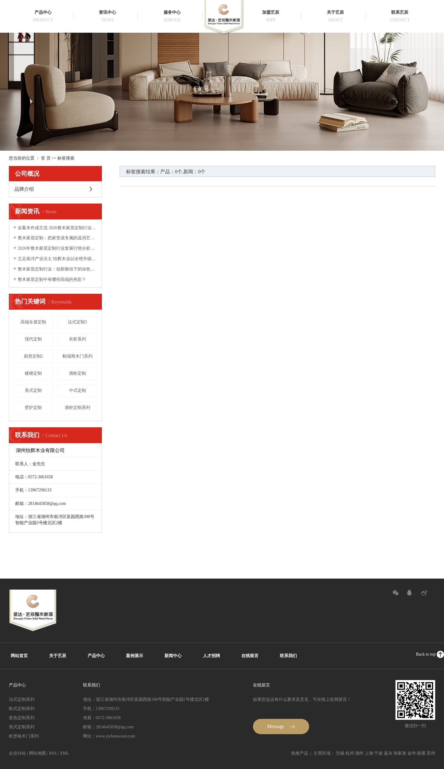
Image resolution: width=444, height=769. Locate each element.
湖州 (359, 753)
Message (281, 726)
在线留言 (249, 655)
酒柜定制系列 (77, 407)
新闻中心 (173, 655)
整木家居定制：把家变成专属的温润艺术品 (57, 238)
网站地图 (37, 753)
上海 (369, 753)
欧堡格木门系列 (24, 736)
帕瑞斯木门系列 (77, 356)
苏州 (431, 753)
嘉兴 (388, 753)
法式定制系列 (21, 699)
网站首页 (19, 655)
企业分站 (17, 753)
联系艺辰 (399, 12)
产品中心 (43, 12)
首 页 (46, 158)
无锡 (340, 753)
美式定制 (33, 390)
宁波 (378, 753)
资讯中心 (107, 12)
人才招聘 (211, 655)
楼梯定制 (33, 373)
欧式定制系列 (21, 708)
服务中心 (172, 12)
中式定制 (77, 390)
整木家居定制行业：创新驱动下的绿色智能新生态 (57, 269)
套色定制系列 (21, 718)
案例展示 (134, 655)
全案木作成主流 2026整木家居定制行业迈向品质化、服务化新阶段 (57, 228)
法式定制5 (77, 322)
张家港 (399, 753)
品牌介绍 (24, 189)
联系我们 (288, 655)
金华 (411, 753)
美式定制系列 (21, 727)
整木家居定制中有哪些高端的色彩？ (52, 279)
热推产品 (299, 753)
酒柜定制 (77, 373)
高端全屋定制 (33, 322)
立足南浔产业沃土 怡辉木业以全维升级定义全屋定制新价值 (57, 258)
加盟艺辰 (270, 12)
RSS (53, 753)
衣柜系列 (77, 339)
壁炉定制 (33, 407)
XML (64, 753)
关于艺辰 (335, 12)
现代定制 (33, 339)
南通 (421, 753)
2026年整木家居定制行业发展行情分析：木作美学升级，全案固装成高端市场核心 (57, 248)
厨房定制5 (33, 356)
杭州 (349, 753)
